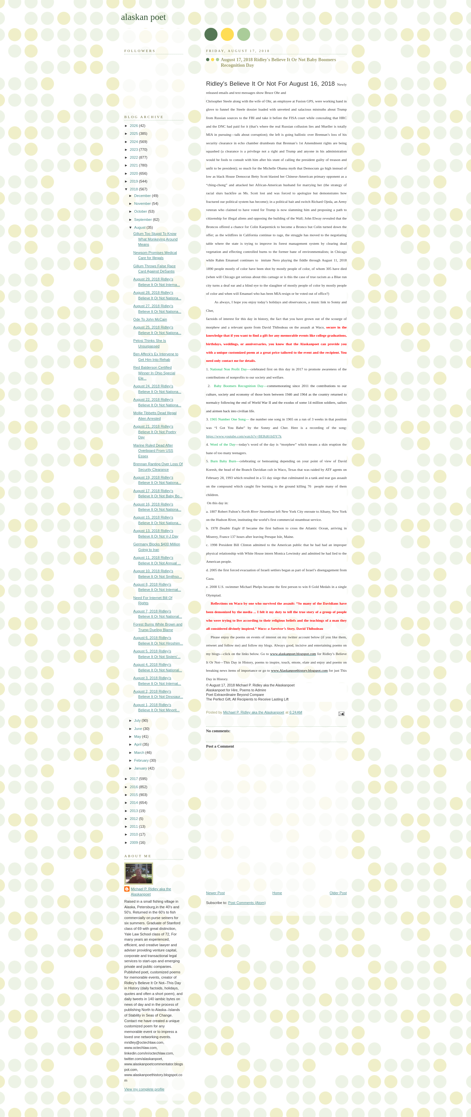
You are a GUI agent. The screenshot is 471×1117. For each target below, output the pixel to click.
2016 (134, 787)
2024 (134, 142)
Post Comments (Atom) (247, 903)
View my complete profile (144, 1089)
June (138, 729)
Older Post (338, 893)
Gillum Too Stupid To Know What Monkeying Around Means (155, 239)
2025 (134, 133)
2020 (134, 173)
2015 (134, 795)
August (140, 227)
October (141, 211)
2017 (134, 779)
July (138, 720)
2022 (134, 157)
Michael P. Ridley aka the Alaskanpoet (151, 891)
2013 (134, 811)
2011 (134, 826)
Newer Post (215, 893)
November (143, 203)
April (138, 744)
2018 (134, 189)
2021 (134, 165)
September (143, 220)
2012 (134, 819)
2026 (134, 126)
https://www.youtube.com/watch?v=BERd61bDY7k (244, 436)
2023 (134, 149)
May (138, 736)
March (139, 752)
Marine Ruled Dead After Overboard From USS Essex (153, 450)
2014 (134, 803)
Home (277, 893)
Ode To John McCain (150, 319)
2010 (134, 834)
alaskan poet (143, 17)
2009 (134, 842)
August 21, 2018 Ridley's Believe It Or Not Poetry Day (154, 431)
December (143, 196)
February (141, 760)
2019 (134, 181)
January (141, 768)
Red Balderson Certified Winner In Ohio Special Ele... (154, 372)
